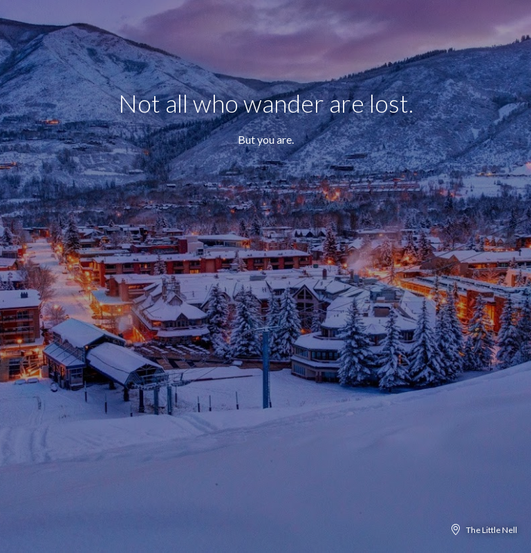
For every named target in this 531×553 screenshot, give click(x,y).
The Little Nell (491, 530)
